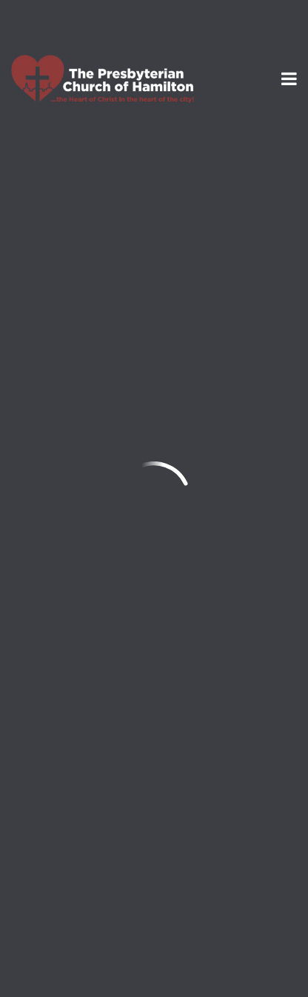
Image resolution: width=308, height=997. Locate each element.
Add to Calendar (79, 571)
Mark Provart (102, 368)
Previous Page (75, 634)
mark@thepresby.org (209, 499)
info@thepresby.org (69, 765)
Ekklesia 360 (154, 960)
